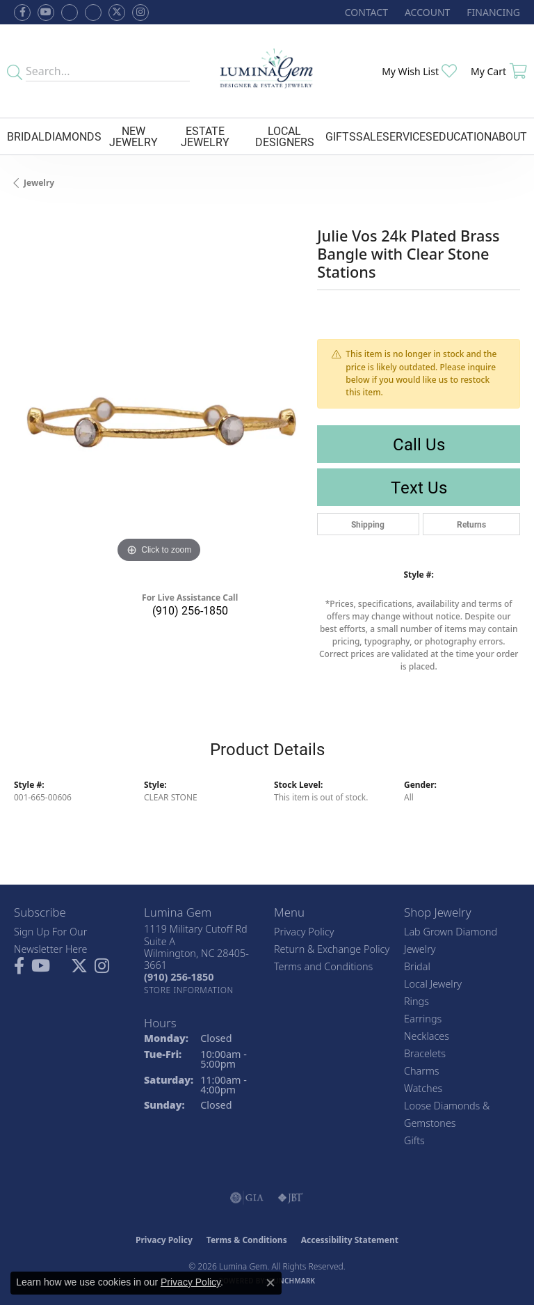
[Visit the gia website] (247, 1197)
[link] (365, 12)
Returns (471, 524)
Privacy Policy (304, 931)
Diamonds (73, 136)
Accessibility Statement (349, 1240)
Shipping (368, 524)
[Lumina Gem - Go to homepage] (267, 71)
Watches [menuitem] (423, 1088)
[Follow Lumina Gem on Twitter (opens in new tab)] (116, 12)
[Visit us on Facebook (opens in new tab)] (69, 12)
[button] (426, 12)
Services (407, 136)
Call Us (419, 444)
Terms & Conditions (247, 1240)
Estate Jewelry (205, 136)
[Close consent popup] (270, 1283)
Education (462, 136)
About (509, 136)
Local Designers (284, 136)
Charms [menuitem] (421, 1070)
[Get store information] (189, 990)
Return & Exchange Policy (331, 949)
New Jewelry (133, 136)
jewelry (39, 183)
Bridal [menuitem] (417, 966)
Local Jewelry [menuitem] (433, 983)
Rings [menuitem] (416, 1001)
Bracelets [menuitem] (425, 1053)
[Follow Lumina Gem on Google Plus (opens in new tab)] (93, 12)
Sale (369, 136)
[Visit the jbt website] (290, 1197)
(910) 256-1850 (190, 610)
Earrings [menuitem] (423, 1018)
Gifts (340, 136)
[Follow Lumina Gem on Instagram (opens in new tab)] (140, 12)
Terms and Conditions (323, 966)
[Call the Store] (178, 976)
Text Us (419, 487)
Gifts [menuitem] (414, 1140)
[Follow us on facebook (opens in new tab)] (22, 12)
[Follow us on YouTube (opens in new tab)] (46, 12)
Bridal (25, 136)
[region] (158, 421)
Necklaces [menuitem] (426, 1036)
